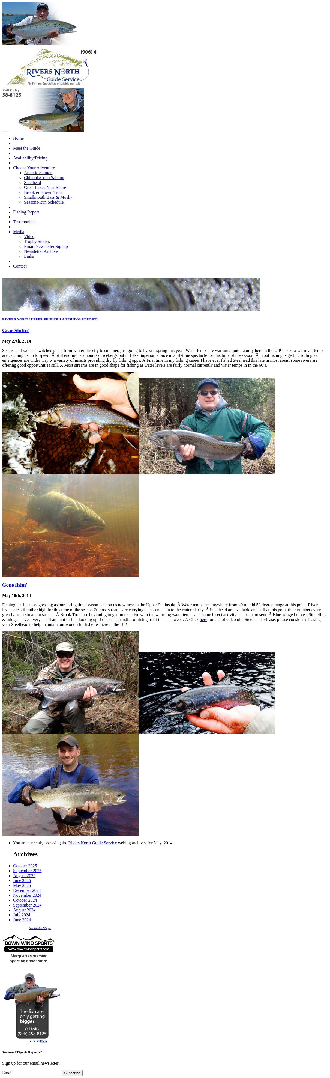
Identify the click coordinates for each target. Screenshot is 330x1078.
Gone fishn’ (15, 585)
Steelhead (32, 182)
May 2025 (22, 885)
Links (29, 256)
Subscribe (72, 1073)
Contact (20, 266)
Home (18, 138)
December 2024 (27, 890)
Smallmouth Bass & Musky (48, 197)
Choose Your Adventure (34, 167)
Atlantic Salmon (38, 172)
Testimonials (24, 221)
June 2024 (22, 919)
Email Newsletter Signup (46, 246)
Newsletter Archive (41, 251)
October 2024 (25, 900)
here (203, 619)
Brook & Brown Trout (43, 192)
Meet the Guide (26, 148)
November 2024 (27, 895)
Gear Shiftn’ (15, 330)
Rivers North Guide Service (92, 843)
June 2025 (22, 880)
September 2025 (27, 870)
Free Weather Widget (40, 928)
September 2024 (27, 905)
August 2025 (24, 875)
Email (8, 1072)
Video (29, 236)
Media (18, 231)
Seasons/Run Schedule (44, 202)
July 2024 (21, 915)
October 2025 (25, 865)
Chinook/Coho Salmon (44, 177)
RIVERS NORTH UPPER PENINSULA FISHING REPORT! (50, 319)
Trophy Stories (37, 241)
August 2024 (24, 910)
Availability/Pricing (30, 158)
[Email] (38, 1073)
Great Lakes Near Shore (45, 187)
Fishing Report (26, 212)
